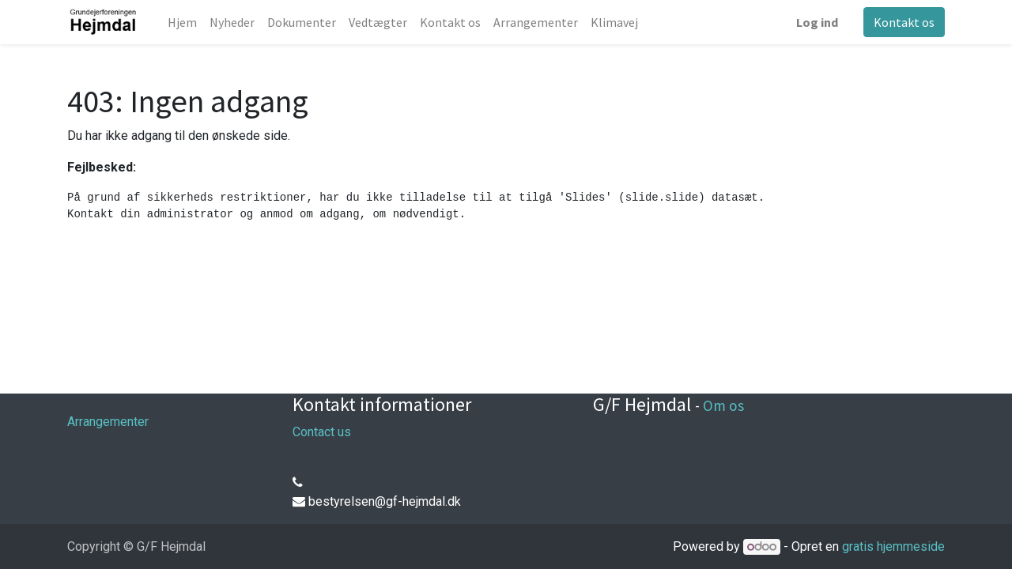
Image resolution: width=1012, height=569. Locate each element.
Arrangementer (108, 421)
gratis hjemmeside (893, 546)
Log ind (817, 22)
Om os (723, 405)
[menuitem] (182, 22)
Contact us (322, 431)
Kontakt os (904, 22)
